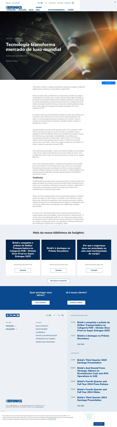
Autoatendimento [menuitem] (93, 7)
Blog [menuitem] (58, 7)
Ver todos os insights (58, 281)
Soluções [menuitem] (38, 7)
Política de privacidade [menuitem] (46, 335)
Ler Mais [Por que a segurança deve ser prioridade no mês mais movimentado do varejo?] (96, 270)
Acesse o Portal (76, 302)
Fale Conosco (40, 302)
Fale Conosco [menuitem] (42, 326)
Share (108, 83)
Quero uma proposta (45, 342)
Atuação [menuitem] (49, 7)
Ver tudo (80, 344)
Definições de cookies (45, 339)
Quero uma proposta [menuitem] (72, 7)
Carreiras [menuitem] (40, 332)
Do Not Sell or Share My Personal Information (89, 417)
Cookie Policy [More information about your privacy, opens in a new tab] (52, 419)
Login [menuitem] (107, 7)
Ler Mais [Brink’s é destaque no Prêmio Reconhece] (61, 270)
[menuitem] (9, 3)
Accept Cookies (99, 423)
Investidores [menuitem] (41, 329)
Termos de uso (39, 407)
